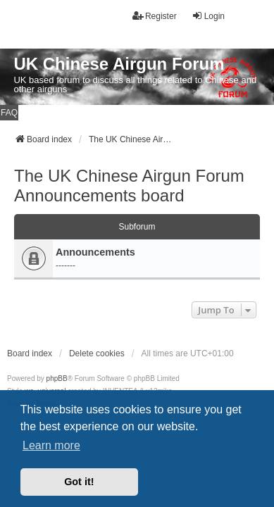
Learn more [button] (51, 445)
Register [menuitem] (154, 16)
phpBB (57, 378)
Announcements (95, 252)
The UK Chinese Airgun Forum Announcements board (129, 185)
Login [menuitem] (208, 16)
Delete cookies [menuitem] (97, 353)
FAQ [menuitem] (9, 113)
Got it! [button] (79, 481)
